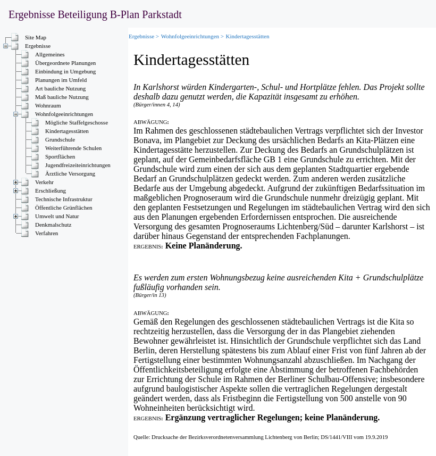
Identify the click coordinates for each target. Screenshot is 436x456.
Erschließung (50, 190)
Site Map (35, 37)
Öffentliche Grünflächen (64, 207)
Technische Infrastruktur (64, 199)
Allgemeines (50, 54)
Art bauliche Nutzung (60, 88)
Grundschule (60, 139)
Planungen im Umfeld (61, 80)
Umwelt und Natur (57, 216)
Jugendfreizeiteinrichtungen (78, 165)
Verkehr (44, 182)
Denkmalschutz (53, 224)
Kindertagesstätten (67, 131)
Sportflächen (60, 156)
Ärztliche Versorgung (70, 173)
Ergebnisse (38, 46)
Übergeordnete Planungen (66, 63)
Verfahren (46, 233)
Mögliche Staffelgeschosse (76, 122)
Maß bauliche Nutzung (62, 97)
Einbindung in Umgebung (65, 71)
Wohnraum (48, 105)
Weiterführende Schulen (73, 148)
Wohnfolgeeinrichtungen (64, 114)
